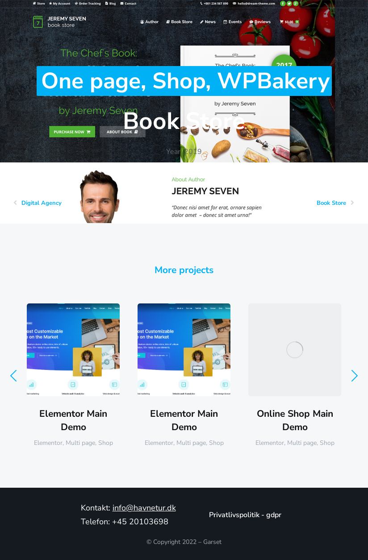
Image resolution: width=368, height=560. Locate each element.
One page (91, 81)
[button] (13, 375)
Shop (178, 81)
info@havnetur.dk (144, 507)
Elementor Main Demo (73, 420)
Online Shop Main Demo (295, 420)
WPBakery (273, 81)
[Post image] (73, 349)
